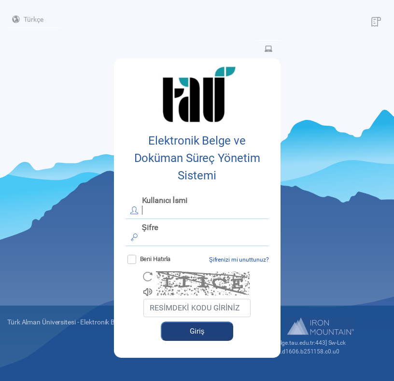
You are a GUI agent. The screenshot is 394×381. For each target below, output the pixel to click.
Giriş (197, 331)
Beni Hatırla (149, 259)
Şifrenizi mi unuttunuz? (239, 259)
